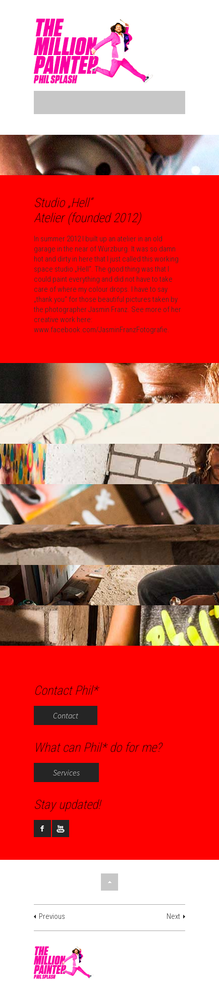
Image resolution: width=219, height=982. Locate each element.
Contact (65, 715)
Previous (52, 916)
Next (173, 916)
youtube (60, 828)
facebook (42, 828)
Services (66, 772)
